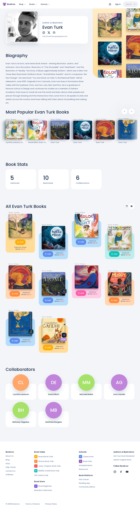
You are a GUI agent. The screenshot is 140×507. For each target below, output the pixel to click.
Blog (8, 460)
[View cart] (110, 4)
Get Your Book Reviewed (123, 456)
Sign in (118, 4)
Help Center (11, 467)
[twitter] (49, 33)
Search (130, 4)
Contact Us (10, 471)
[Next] (131, 111)
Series (63, 339)
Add (20, 242)
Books (33, 4)
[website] (54, 33)
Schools (45, 4)
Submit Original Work (122, 460)
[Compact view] (131, 206)
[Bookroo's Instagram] (115, 472)
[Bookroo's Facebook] (121, 472)
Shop (22, 4)
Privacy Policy (51, 504)
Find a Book (84, 479)
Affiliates (9, 474)
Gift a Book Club (41, 475)
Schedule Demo (85, 465)
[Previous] (124, 111)
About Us (10, 456)
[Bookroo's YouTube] (127, 472)
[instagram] (44, 33)
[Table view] (127, 206)
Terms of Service (32, 504)
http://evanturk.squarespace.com (54, 36)
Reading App (84, 483)
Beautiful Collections (43, 490)
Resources (83, 469)
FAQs (8, 463)
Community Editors (87, 487)
